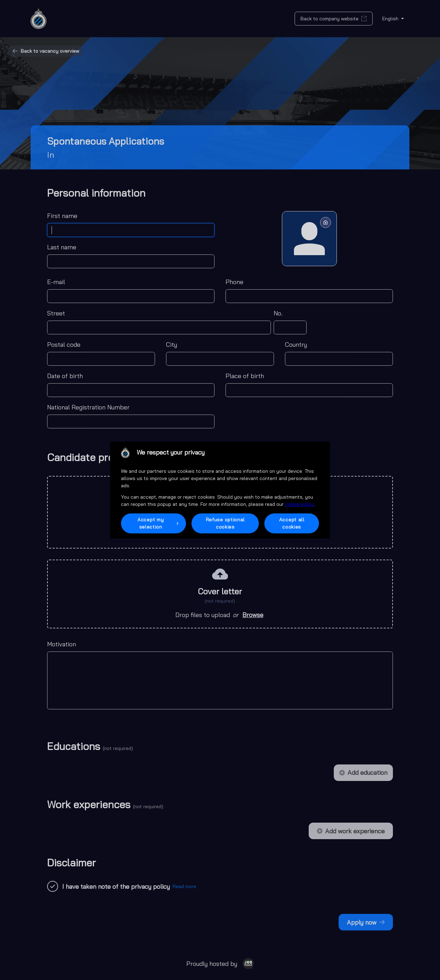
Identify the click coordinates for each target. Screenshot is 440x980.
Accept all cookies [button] (292, 523)
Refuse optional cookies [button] (225, 523)
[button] (153, 523)
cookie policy (299, 504)
